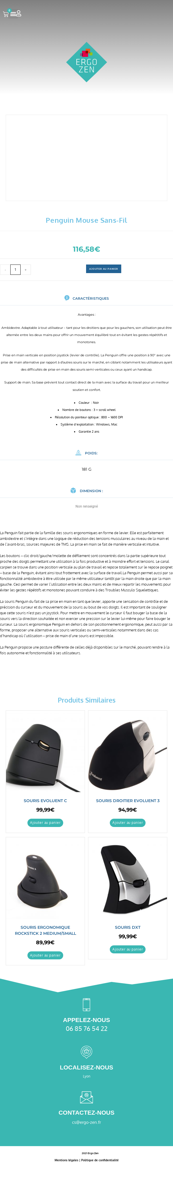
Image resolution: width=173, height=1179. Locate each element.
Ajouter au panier (103, 268)
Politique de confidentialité (100, 1160)
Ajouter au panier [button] (45, 822)
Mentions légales (66, 1160)
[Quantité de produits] (15, 270)
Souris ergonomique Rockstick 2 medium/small (45, 930)
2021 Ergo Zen (90, 1153)
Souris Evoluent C (45, 800)
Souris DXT (127, 927)
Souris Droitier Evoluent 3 (128, 800)
